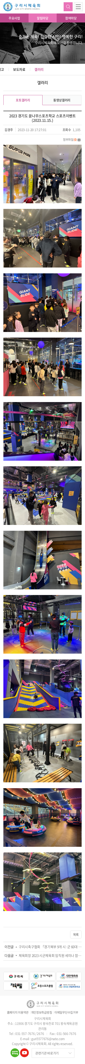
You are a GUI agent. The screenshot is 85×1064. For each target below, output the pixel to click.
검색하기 (68, 6)
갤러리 (39, 69)
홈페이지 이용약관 (18, 1012)
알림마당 (42, 18)
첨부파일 (72, 139)
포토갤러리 (23, 100)
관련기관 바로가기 (47, 1053)
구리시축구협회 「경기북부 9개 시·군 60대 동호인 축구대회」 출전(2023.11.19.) (50, 946)
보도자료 (19, 69)
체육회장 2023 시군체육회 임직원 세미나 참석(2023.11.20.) (50, 955)
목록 (76, 934)
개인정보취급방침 (41, 1012)
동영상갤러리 (61, 100)
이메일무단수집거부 (66, 1012)
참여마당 (71, 18)
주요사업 (14, 18)
